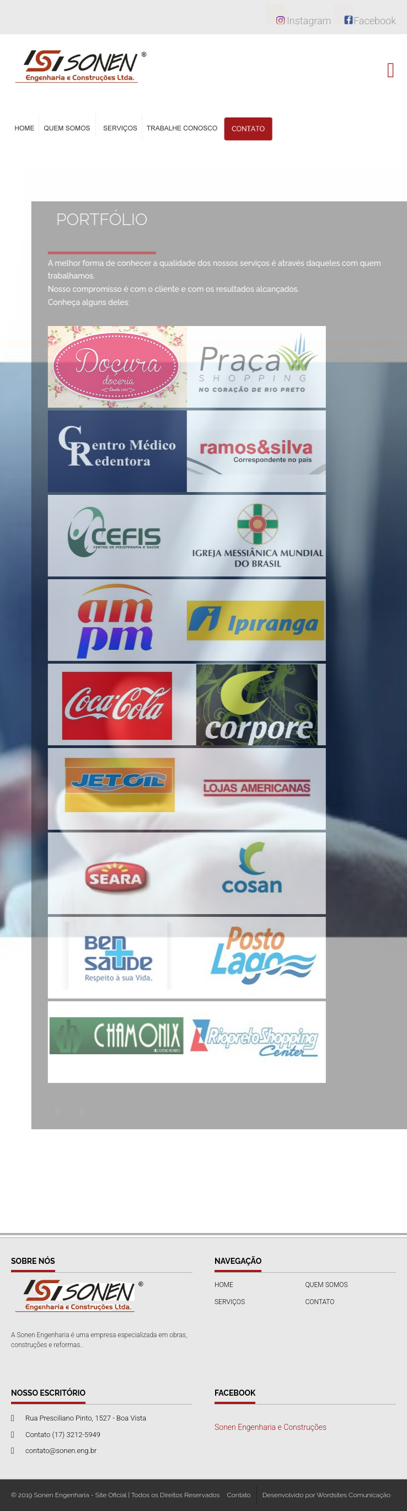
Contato (238, 1495)
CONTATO (320, 1302)
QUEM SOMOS (327, 1285)
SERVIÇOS (230, 1302)
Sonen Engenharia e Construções (270, 1427)
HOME (224, 1285)
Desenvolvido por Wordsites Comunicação (326, 1495)
